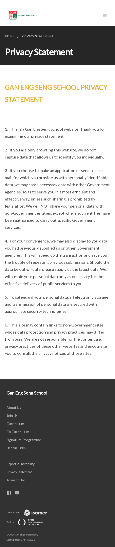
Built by (28, 522)
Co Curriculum (17, 431)
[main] (57, 202)
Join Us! (12, 415)
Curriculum (15, 423)
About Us (13, 407)
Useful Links (16, 448)
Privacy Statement (19, 472)
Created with (30, 512)
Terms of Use (15, 480)
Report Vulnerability (20, 464)
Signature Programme (23, 440)
